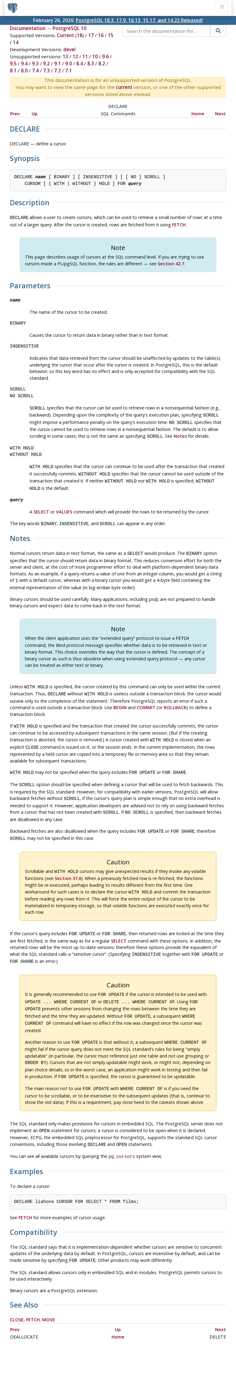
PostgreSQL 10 (69, 28)
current (124, 87)
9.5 (13, 63)
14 (15, 42)
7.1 (68, 70)
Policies (60, 1360)
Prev (15, 114)
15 (110, 35)
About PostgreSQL (139, 1360)
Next (220, 114)
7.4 (35, 70)
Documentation (27, 28)
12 (75, 56)
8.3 (90, 63)
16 (101, 35)
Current (65, 35)
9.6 (105, 56)
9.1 (57, 63)
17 (91, 35)
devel (69, 49)
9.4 (24, 63)
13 (65, 56)
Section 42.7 (171, 263)
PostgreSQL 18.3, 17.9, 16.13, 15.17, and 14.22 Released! (139, 20)
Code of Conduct (93, 1360)
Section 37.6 (68, 863)
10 (95, 56)
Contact (175, 1360)
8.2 (101, 63)
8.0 (24, 70)
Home (197, 114)
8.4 (79, 63)
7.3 (46, 70)
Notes (180, 433)
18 (79, 35)
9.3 (35, 63)
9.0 (68, 63)
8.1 (13, 70)
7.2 (57, 70)
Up (34, 114)
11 (85, 56)
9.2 (46, 63)
